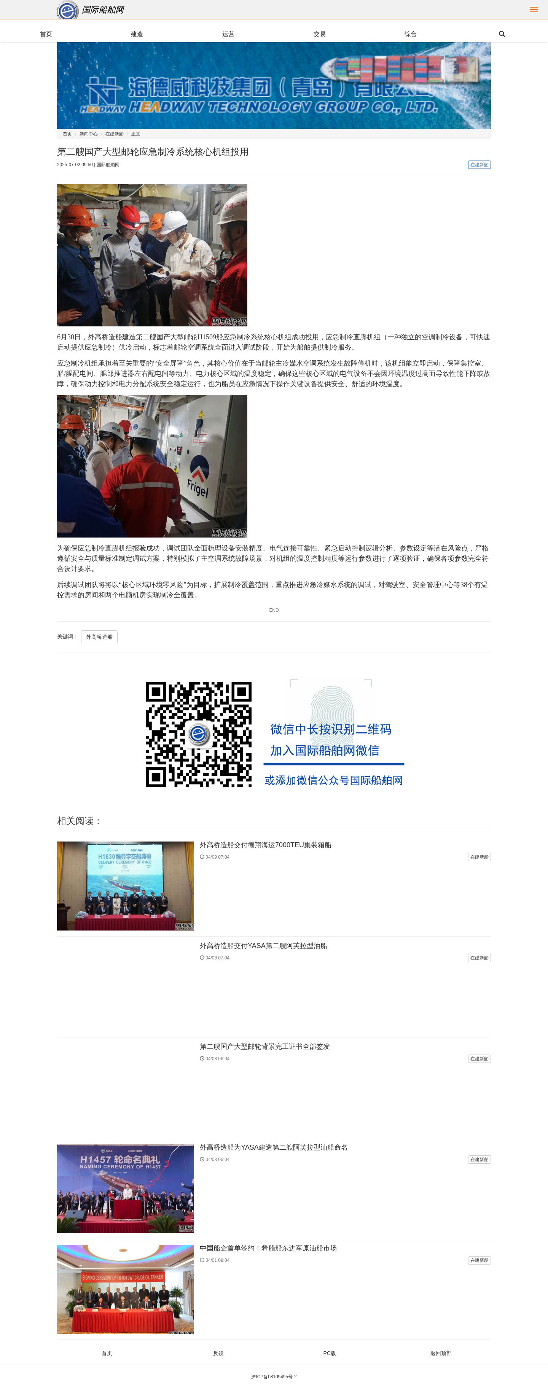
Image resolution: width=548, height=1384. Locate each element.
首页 (67, 134)
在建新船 (114, 134)
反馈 (218, 1353)
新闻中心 (89, 134)
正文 (135, 134)
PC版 (329, 1353)
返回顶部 (441, 1353)
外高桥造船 (99, 637)
